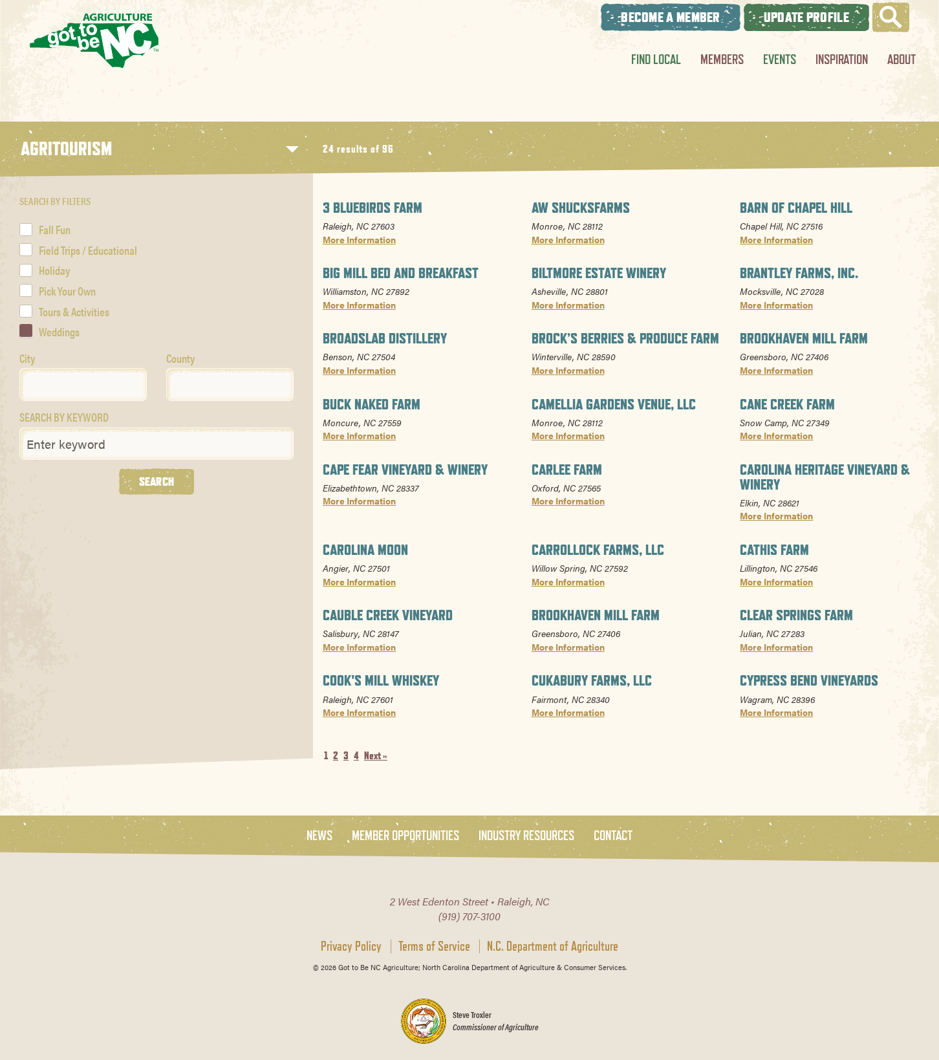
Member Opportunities (405, 836)
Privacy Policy (351, 946)
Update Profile (806, 17)
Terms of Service (434, 946)
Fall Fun (54, 229)
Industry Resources (526, 836)
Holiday (54, 270)
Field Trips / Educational (88, 250)
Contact (613, 836)
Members (722, 59)
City (27, 358)
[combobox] (83, 384)
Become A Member (670, 17)
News (319, 836)
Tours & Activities (74, 311)
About (901, 59)
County (180, 358)
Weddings (59, 331)
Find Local (656, 59)
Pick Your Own (67, 291)
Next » (375, 756)
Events (779, 59)
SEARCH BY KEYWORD (64, 417)
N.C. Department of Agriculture (552, 946)
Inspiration (841, 59)
